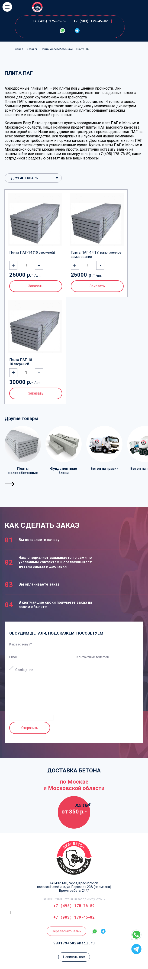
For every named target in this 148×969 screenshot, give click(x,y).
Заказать (35, 286)
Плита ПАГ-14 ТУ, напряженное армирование (96, 254)
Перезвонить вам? (66, 931)
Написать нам (74, 957)
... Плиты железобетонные (56, 49)
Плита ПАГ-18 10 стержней (20, 362)
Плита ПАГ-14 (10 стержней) (32, 252)
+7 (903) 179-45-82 (91, 21)
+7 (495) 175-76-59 (49, 21)
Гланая (19, 49)
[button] (10, 484)
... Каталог (31, 49)
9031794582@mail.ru (74, 942)
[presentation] (44, 706)
